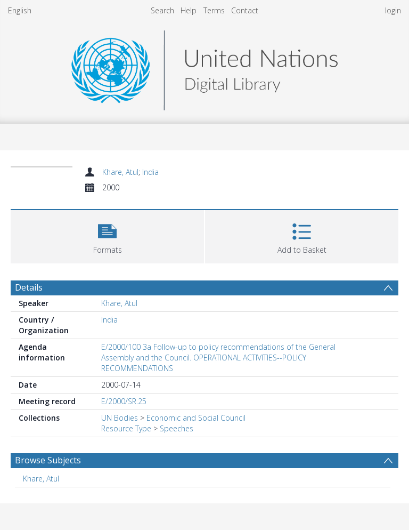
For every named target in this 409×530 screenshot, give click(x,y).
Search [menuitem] (162, 10)
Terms (214, 10)
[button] (107, 235)
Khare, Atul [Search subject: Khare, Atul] (41, 478)
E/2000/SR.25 (123, 401)
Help (189, 10)
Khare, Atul (120, 172)
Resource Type (126, 428)
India (150, 172)
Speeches (176, 428)
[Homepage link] (204, 67)
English (19, 10)
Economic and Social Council (196, 418)
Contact (244, 10)
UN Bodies (119, 418)
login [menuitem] (393, 10)
